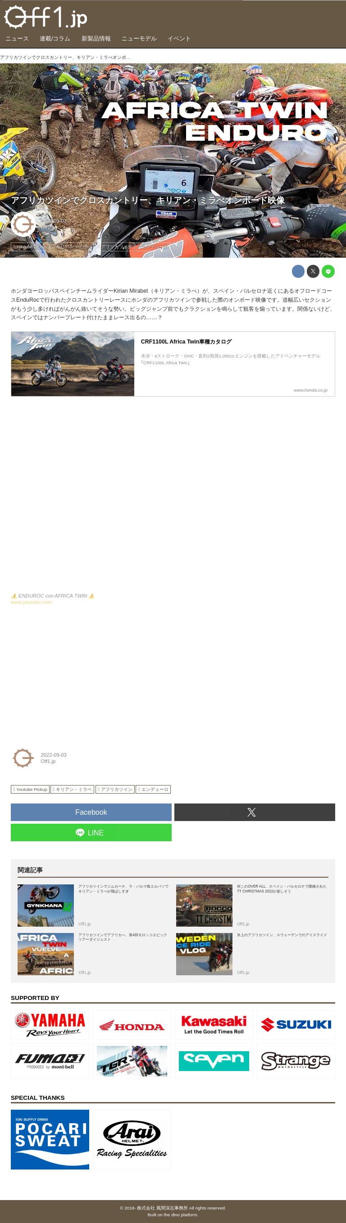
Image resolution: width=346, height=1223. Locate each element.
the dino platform (180, 1214)
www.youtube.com (327, 254)
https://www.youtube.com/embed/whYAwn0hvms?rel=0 (173, 499)
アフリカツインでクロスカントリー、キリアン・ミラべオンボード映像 (148, 200)
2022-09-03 (54, 220)
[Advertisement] (78, 673)
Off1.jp (48, 227)
